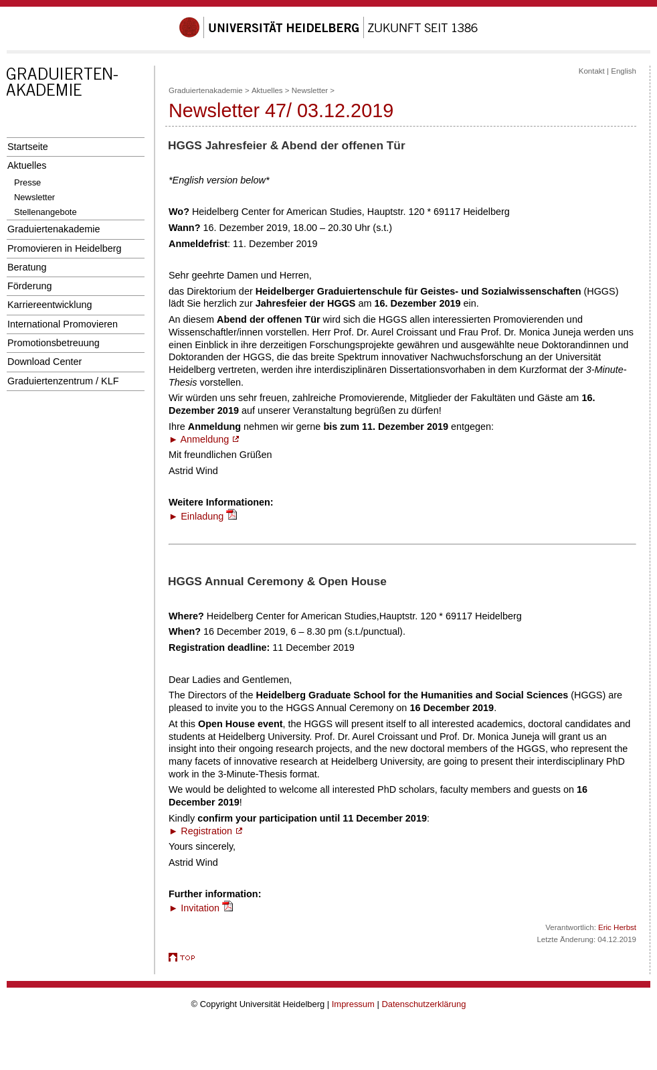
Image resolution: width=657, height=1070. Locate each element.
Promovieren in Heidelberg (64, 248)
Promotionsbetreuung (53, 342)
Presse (27, 182)
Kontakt (592, 71)
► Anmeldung (204, 439)
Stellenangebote (45, 212)
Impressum (353, 1004)
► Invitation (194, 908)
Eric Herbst (617, 927)
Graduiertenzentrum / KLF (63, 381)
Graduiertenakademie (53, 229)
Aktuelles (26, 165)
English (623, 71)
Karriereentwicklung (49, 304)
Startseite (27, 146)
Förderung (29, 286)
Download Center (44, 361)
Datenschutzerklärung (423, 1004)
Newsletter (34, 197)
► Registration (205, 831)
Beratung (26, 267)
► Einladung (196, 516)
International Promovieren (62, 324)
